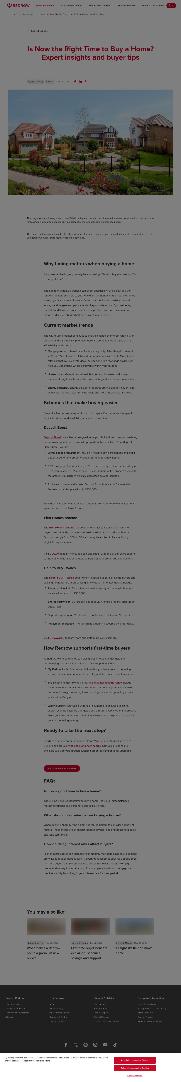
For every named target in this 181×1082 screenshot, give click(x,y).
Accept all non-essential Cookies (135, 1060)
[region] (90, 1067)
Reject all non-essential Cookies (135, 1068)
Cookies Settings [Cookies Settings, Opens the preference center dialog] (134, 1076)
